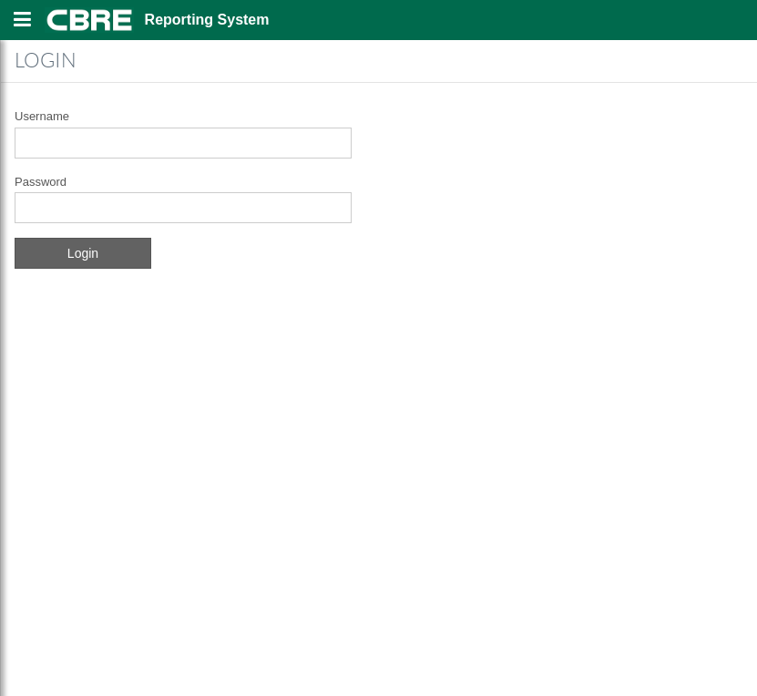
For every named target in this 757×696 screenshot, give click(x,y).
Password (40, 182)
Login (82, 253)
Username (42, 116)
